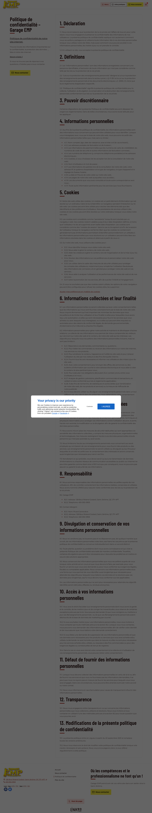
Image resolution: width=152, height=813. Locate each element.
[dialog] (76, 406)
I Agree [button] (106, 406)
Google (54, 413)
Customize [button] (90, 406)
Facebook (63, 413)
